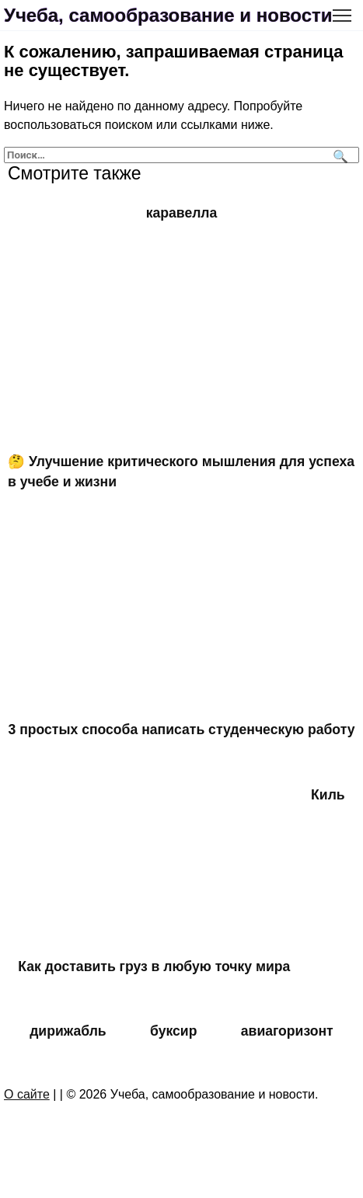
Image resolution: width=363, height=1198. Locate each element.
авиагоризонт (287, 1031)
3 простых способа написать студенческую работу (182, 729)
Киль (328, 795)
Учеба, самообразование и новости (168, 15)
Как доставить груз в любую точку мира (154, 966)
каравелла (182, 213)
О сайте (27, 1094)
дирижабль (68, 1031)
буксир (173, 1031)
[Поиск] (338, 155)
